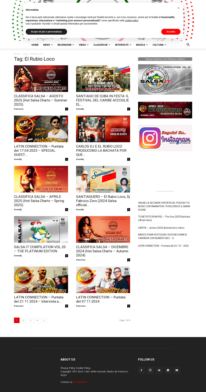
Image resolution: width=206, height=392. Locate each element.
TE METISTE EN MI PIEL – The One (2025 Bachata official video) (164, 218)
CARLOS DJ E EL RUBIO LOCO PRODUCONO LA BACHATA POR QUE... (101, 150)
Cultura (159, 44)
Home (35, 44)
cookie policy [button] (131, 20)
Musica (142, 44)
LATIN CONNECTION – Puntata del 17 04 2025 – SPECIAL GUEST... (38, 150)
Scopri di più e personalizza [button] (46, 31)
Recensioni (66, 44)
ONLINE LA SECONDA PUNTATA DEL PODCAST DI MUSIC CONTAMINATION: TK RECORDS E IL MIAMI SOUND (164, 206)
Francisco (18, 109)
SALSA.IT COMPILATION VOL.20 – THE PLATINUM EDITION (40, 249)
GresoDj (80, 109)
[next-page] (44, 320)
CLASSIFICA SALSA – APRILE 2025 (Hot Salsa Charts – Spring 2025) (39, 201)
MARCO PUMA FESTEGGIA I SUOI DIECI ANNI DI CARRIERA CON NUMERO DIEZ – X (162, 236)
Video (84, 44)
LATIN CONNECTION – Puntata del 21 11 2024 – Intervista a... (38, 299)
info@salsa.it (80, 382)
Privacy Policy (68, 368)
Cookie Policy (83, 368)
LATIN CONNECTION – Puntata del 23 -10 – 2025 (163, 245)
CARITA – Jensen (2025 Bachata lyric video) (161, 227)
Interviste (123, 44)
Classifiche (101, 44)
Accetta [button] (171, 31)
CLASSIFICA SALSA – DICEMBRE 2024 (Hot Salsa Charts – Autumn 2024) (102, 251)
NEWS (48, 44)
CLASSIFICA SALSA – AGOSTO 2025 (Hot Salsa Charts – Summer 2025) (40, 100)
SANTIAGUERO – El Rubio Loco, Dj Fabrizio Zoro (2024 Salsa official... (103, 201)
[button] (188, 45)
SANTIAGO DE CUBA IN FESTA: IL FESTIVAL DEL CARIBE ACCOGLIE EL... (102, 100)
